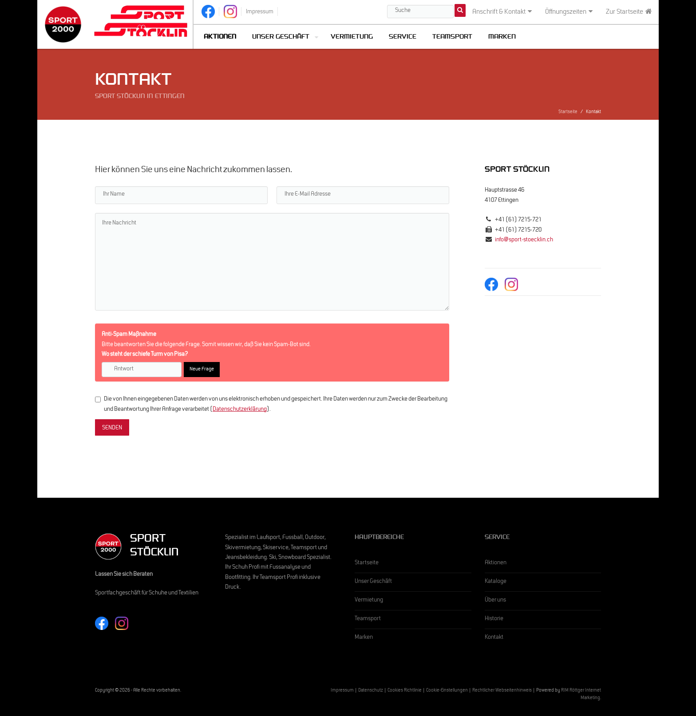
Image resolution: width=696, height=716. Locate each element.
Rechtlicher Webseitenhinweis (502, 690)
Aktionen (495, 563)
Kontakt (494, 638)
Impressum (342, 690)
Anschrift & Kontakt (502, 12)
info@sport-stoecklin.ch (524, 240)
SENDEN (112, 428)
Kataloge (495, 582)
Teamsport (452, 37)
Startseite (567, 112)
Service (402, 37)
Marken (502, 37)
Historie (494, 619)
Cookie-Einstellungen (447, 690)
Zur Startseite (629, 12)
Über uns (495, 601)
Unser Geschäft (280, 37)
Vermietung (352, 37)
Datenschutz (370, 690)
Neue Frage (202, 369)
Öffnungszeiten (569, 12)
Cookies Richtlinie (405, 690)
